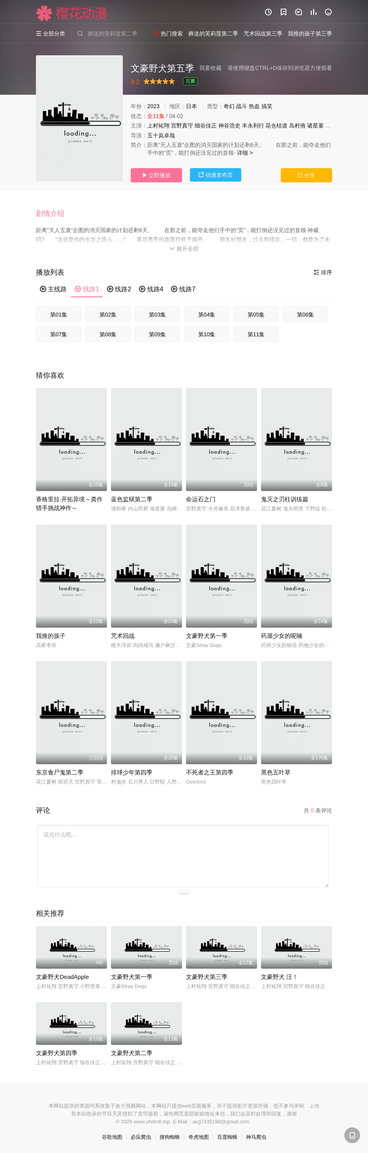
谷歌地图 (112, 1137)
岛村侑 (297, 125)
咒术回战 (123, 635)
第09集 (157, 334)
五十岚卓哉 (161, 135)
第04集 (207, 314)
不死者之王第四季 (209, 772)
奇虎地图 (198, 1137)
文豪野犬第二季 (131, 1053)
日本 (191, 106)
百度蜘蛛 (227, 1137)
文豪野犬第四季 (56, 1053)
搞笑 (266, 106)
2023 (153, 106)
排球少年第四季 (131, 772)
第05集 (256, 314)
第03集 (157, 314)
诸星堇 (315, 125)
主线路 (53, 289)
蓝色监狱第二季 (131, 499)
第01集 (59, 314)
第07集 (59, 334)
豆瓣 (190, 81)
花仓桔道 (276, 125)
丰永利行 (253, 125)
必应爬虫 (141, 1137)
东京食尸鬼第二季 (59, 772)
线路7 (183, 289)
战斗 (241, 106)
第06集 (305, 314)
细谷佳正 (206, 125)
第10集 (207, 334)
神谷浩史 (229, 125)
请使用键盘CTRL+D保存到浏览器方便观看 (279, 68)
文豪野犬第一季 (206, 635)
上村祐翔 (158, 125)
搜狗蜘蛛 (170, 1137)
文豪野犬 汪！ (279, 976)
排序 (323, 272)
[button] (54, 214)
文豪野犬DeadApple (62, 976)
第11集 (256, 334)
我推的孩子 (51, 635)
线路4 (151, 289)
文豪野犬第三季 (206, 976)
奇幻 (229, 106)
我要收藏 (210, 68)
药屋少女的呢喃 (281, 635)
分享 (306, 175)
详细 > (245, 153)
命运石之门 (201, 499)
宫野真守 (182, 125)
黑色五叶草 (276, 772)
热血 (254, 106)
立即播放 (156, 175)
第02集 (108, 314)
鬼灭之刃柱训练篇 (284, 499)
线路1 (87, 289)
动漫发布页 (215, 175)
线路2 (119, 289)
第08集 (108, 334)
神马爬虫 (256, 1137)
